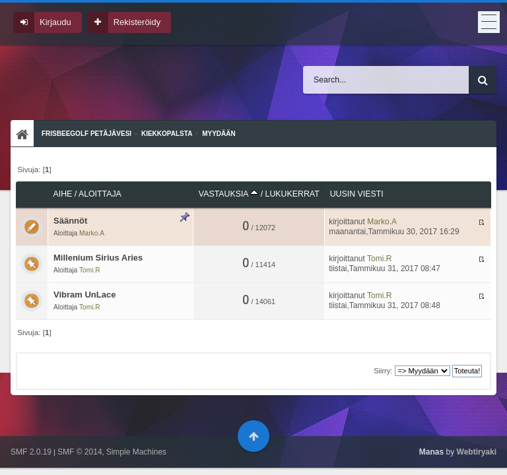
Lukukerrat (292, 194)
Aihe (63, 194)
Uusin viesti (357, 194)
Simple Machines (136, 452)
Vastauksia (228, 194)
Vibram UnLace (84, 295)
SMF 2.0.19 (31, 452)
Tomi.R (89, 270)
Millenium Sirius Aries (98, 258)
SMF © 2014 (79, 452)
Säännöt (70, 221)
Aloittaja (100, 194)
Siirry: (383, 371)
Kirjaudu (55, 22)
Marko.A (91, 233)
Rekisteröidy (137, 22)
